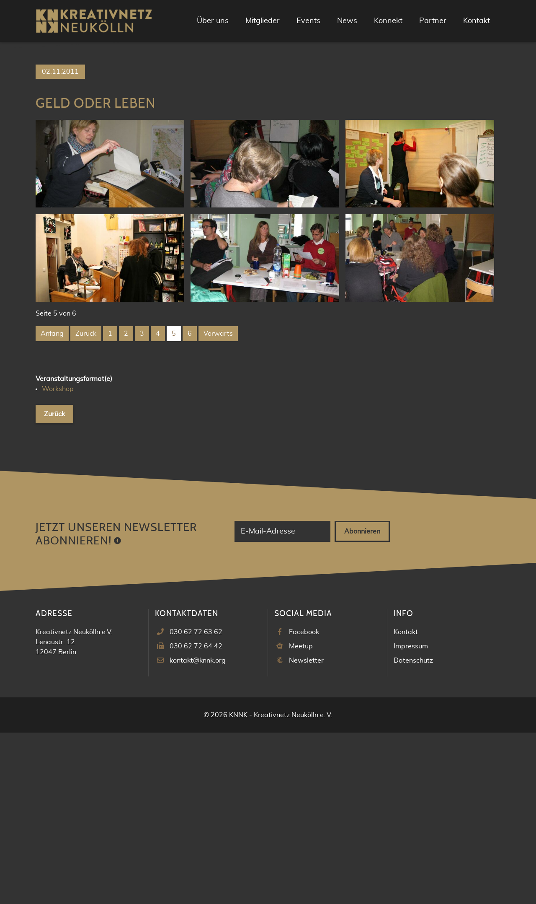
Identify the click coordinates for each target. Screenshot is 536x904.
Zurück (85, 505)
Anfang (52, 505)
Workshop (58, 560)
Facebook (304, 803)
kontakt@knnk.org (198, 832)
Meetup (301, 817)
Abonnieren (362, 702)
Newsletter (306, 832)
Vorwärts (218, 505)
